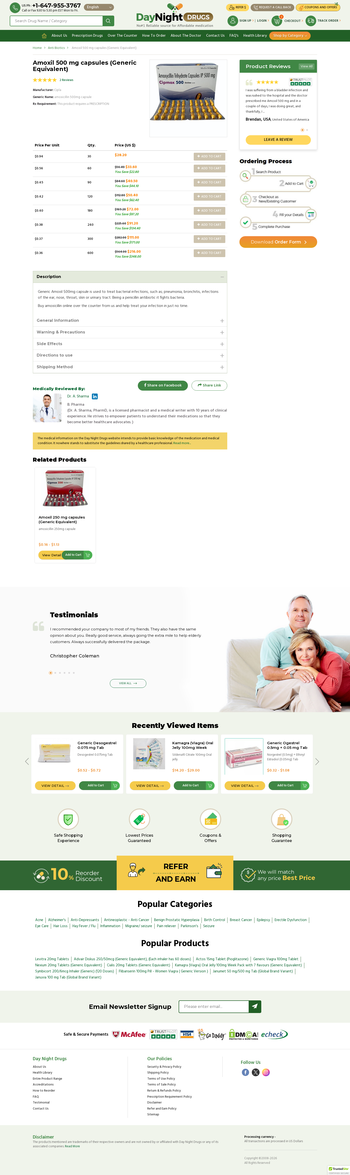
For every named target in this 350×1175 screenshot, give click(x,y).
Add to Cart (209, 156)
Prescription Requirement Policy (169, 1097)
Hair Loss (60, 926)
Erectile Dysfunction (291, 920)
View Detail (51, 555)
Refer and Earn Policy (161, 1109)
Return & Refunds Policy (164, 1091)
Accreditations (43, 1085)
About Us (59, 36)
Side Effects (49, 343)
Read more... (182, 443)
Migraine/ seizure (138, 926)
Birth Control (214, 920)
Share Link (209, 385)
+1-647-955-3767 (56, 5)
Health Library (255, 36)
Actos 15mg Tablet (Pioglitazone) (222, 959)
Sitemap (153, 1114)
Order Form (276, 242)
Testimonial (41, 1103)
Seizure (209, 926)
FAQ (36, 1097)
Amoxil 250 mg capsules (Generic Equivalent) (62, 519)
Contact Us (215, 36)
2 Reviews (66, 80)
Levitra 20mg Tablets (52, 959)
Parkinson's (189, 926)
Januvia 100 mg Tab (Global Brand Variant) (68, 977)
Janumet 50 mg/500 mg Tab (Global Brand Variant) (253, 971)
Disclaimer (154, 1103)
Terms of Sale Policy (161, 1085)
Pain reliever (166, 926)
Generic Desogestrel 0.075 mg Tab (97, 745)
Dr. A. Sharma (78, 396)
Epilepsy (263, 920)
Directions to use (55, 355)
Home (37, 48)
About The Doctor (186, 36)
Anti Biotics (56, 48)
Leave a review (278, 140)
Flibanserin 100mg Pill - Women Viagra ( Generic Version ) (163, 971)
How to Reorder (44, 1091)
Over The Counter (122, 36)
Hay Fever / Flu (84, 926)
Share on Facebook (163, 385)
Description (49, 276)
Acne (39, 920)
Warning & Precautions (61, 332)
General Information (58, 320)
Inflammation (110, 926)
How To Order (154, 36)
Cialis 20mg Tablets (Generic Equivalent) (138, 966)
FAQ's (233, 36)
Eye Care (42, 926)
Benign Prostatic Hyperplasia (176, 920)
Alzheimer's (57, 920)
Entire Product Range (47, 1079)
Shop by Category (288, 36)
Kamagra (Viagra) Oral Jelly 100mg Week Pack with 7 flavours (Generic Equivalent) (192, 750)
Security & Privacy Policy (164, 1067)
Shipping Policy (158, 1073)
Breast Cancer (241, 920)
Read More (72, 1146)
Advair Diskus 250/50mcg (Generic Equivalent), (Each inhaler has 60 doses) (132, 959)
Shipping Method (55, 367)
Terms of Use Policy (161, 1079)
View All (307, 66)
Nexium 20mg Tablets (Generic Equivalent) (68, 966)
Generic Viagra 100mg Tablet (275, 959)
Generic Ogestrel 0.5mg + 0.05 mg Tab (287, 745)
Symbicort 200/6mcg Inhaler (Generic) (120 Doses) (74, 971)
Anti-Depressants (85, 920)
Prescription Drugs (87, 36)
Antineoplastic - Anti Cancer (126, 920)
